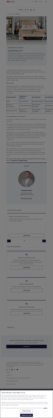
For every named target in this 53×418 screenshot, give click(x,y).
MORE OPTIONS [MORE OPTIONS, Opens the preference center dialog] (26, 411)
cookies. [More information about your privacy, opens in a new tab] (45, 408)
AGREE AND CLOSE (26, 415)
